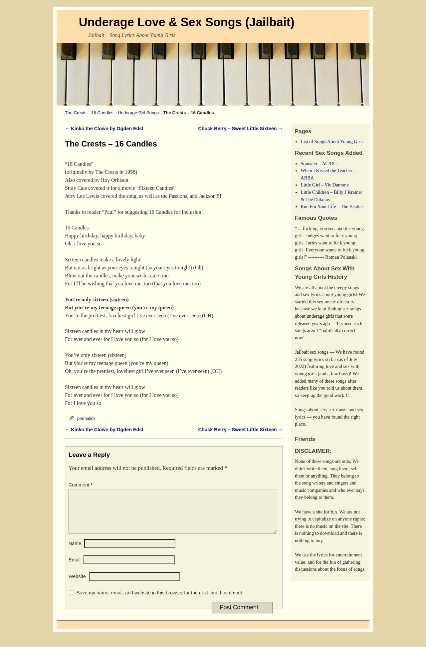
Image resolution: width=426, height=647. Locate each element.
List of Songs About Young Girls (332, 141)
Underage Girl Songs (138, 112)
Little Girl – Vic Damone (324, 184)
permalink (86, 418)
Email (75, 567)
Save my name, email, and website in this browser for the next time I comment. (160, 600)
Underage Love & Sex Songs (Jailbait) (187, 22)
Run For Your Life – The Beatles (332, 206)
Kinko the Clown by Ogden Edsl (104, 128)
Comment (81, 484)
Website (77, 584)
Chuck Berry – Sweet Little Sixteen (240, 128)
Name (75, 551)
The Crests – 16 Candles (89, 112)
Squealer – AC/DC (318, 163)
